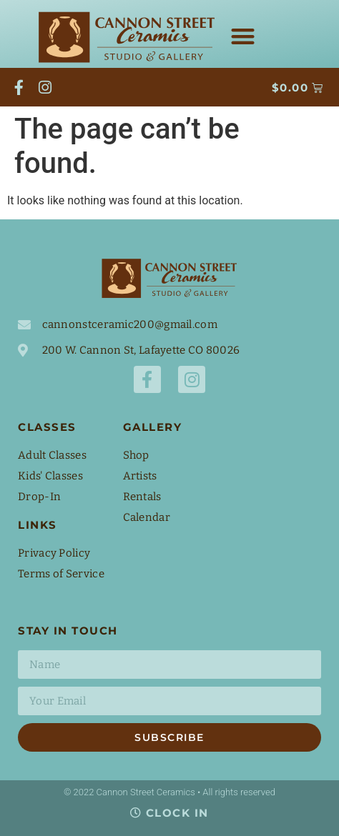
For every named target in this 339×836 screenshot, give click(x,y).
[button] (243, 36)
